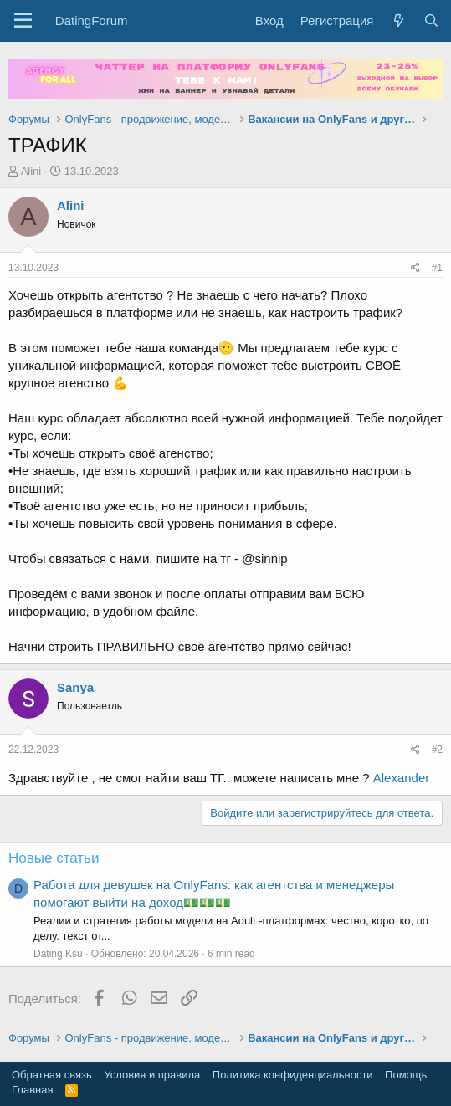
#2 (437, 749)
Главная (32, 1089)
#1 (437, 268)
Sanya (75, 687)
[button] (23, 21)
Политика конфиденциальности (293, 1074)
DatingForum (91, 20)
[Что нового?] (398, 20)
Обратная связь (52, 1074)
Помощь (406, 1074)
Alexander (401, 778)
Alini (31, 171)
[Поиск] (431, 20)
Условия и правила (152, 1074)
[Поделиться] (415, 268)
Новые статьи (53, 858)
